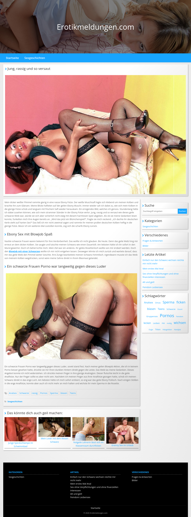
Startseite (12, 58)
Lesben (156, 323)
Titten (158, 329)
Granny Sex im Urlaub (122, 432)
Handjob (177, 329)
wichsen (180, 323)
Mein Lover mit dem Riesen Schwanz (54, 430)
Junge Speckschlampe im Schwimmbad (20, 432)
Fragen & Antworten (153, 240)
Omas (158, 302)
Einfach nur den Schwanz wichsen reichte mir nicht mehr (163, 262)
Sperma (54, 393)
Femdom (179, 316)
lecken (147, 323)
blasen (63, 393)
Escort (180, 309)
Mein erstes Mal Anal (153, 268)
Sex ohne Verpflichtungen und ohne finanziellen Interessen (161, 275)
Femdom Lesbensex (153, 287)
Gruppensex (152, 316)
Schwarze (24, 393)
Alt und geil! (149, 282)
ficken (181, 302)
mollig (169, 323)
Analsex (13, 393)
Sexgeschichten (34, 58)
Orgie (151, 329)
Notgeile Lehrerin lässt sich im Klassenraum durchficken (88, 432)
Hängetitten (167, 329)
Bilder (146, 245)
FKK (163, 323)
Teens (73, 393)
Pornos (43, 393)
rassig (35, 393)
